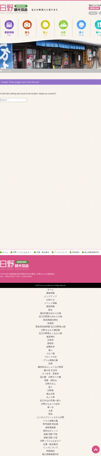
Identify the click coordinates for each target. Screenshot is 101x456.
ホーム (4, 71)
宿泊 (50, 414)
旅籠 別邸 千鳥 (50, 434)
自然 (63, 34)
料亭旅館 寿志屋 (50, 424)
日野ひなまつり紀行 (50, 404)
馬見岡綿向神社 (50, 320)
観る (27, 34)
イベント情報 (50, 303)
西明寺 (50, 343)
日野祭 (50, 390)
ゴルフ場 (50, 353)
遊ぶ (45, 34)
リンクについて (60, 252)
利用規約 (75, 252)
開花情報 (50, 306)
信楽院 (50, 323)
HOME (92, 13)
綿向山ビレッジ (50, 431)
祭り (81, 34)
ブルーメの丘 (50, 357)
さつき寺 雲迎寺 (50, 373)
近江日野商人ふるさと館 (50, 333)
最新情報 (9, 34)
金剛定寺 (50, 347)
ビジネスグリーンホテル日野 (50, 417)
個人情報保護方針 (91, 252)
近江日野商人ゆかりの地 (50, 316)
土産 (50, 411)
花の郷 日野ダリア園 (50, 377)
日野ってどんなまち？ (22, 252)
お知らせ (50, 300)
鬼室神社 (50, 337)
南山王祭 (50, 394)
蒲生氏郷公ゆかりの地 (50, 313)
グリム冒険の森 (50, 360)
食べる (50, 407)
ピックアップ (50, 296)
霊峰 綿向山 (50, 380)
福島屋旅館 (50, 427)
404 (9, 71)
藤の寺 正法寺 (50, 370)
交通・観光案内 (42, 252)
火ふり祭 (50, 397)
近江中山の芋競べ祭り (50, 400)
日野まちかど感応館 (50, 330)
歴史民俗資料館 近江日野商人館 (50, 326)
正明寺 (50, 340)
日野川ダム (50, 384)
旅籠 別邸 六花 (50, 437)
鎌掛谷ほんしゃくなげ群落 (50, 367)
